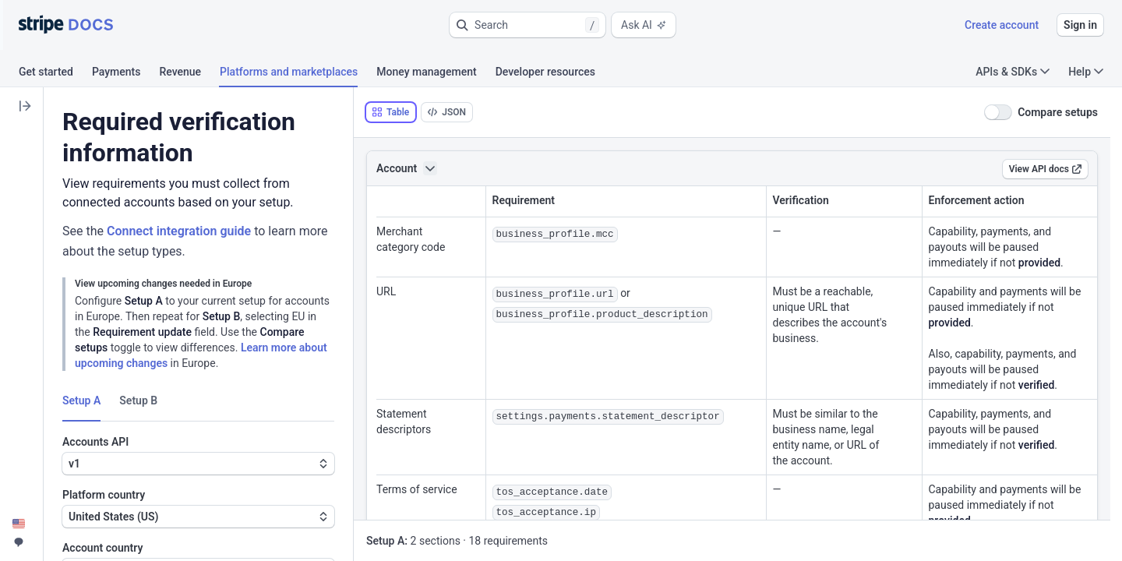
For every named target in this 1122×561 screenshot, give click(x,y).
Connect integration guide (179, 231)
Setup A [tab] (81, 400)
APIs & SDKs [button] (1013, 71)
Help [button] (1085, 71)
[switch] (998, 112)
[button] (527, 24)
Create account (1002, 25)
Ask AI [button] (643, 25)
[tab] (55, 74)
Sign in (1080, 25)
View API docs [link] (1045, 169)
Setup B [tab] (138, 400)
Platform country (103, 495)
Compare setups (1058, 112)
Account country (102, 548)
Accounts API (95, 442)
